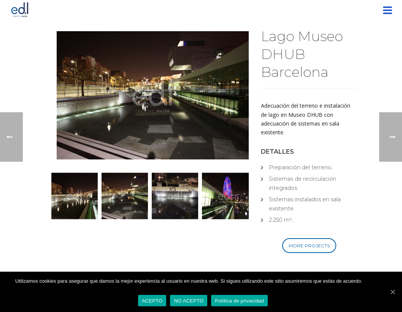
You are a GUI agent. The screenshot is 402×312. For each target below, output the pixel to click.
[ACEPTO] (392, 292)
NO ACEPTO (188, 301)
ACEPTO (152, 301)
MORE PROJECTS (309, 245)
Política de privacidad (239, 301)
